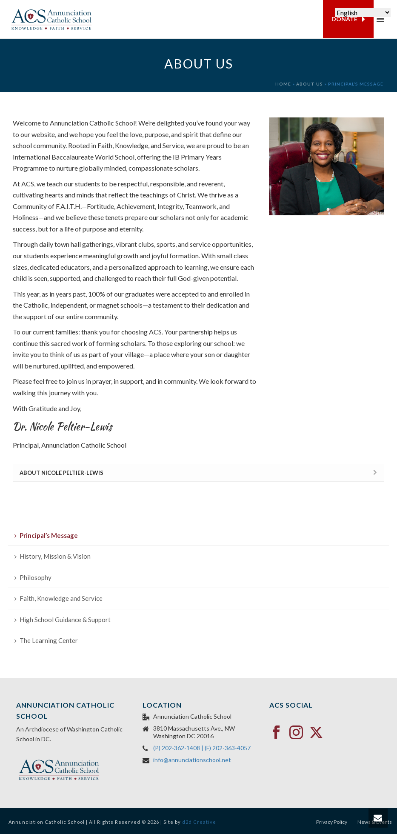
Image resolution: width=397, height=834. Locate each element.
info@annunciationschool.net (192, 759)
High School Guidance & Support (62, 619)
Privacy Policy (331, 822)
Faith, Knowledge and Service (58, 598)
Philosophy (32, 577)
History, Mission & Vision (52, 556)
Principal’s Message (46, 535)
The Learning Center (46, 640)
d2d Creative (199, 822)
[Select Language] (363, 12)
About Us (309, 83)
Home (283, 83)
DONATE (348, 19)
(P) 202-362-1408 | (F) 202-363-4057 (202, 747)
